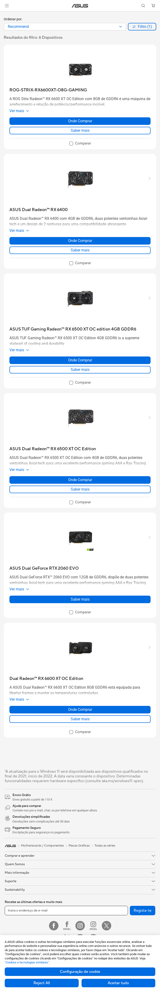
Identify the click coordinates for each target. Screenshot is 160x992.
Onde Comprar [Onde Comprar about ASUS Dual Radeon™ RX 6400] (80, 240)
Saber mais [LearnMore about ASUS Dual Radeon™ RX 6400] (80, 250)
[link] (80, 6)
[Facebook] (53, 925)
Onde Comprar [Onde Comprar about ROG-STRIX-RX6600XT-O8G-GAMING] (80, 121)
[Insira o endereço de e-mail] (66, 910)
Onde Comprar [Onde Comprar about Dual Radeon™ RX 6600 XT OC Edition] (80, 709)
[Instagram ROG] (93, 925)
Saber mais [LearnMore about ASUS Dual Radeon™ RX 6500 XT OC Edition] (80, 489)
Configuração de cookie (80, 971)
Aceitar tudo (118, 983)
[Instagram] (80, 925)
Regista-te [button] (143, 910)
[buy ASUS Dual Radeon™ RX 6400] (38, 210)
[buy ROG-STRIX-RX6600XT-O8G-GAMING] (48, 90)
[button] (7, 6)
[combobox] (65, 26)
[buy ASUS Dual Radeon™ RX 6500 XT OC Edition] (52, 449)
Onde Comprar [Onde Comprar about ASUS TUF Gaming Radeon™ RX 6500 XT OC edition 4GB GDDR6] (80, 360)
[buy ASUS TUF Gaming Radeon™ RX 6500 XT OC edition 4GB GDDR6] (72, 329)
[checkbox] (80, 144)
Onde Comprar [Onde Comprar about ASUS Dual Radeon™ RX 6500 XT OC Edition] (80, 480)
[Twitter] (106, 925)
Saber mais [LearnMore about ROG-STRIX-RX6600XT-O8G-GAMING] (80, 130)
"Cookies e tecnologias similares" (27, 962)
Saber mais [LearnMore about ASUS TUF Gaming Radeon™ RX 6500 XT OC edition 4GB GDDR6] (80, 369)
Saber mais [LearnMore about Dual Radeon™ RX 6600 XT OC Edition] (80, 719)
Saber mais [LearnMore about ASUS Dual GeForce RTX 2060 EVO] (80, 599)
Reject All (41, 983)
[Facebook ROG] (67, 925)
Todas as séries (104, 846)
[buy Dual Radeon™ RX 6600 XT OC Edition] (46, 678)
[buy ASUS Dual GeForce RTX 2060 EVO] (44, 568)
